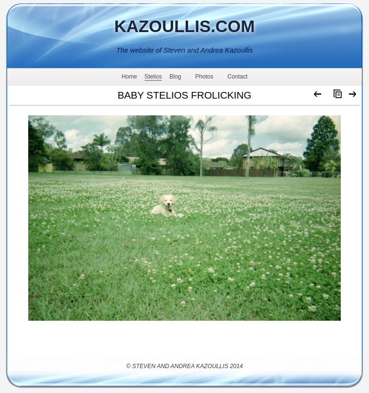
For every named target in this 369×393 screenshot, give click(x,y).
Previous (318, 96)
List (335, 96)
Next (353, 96)
